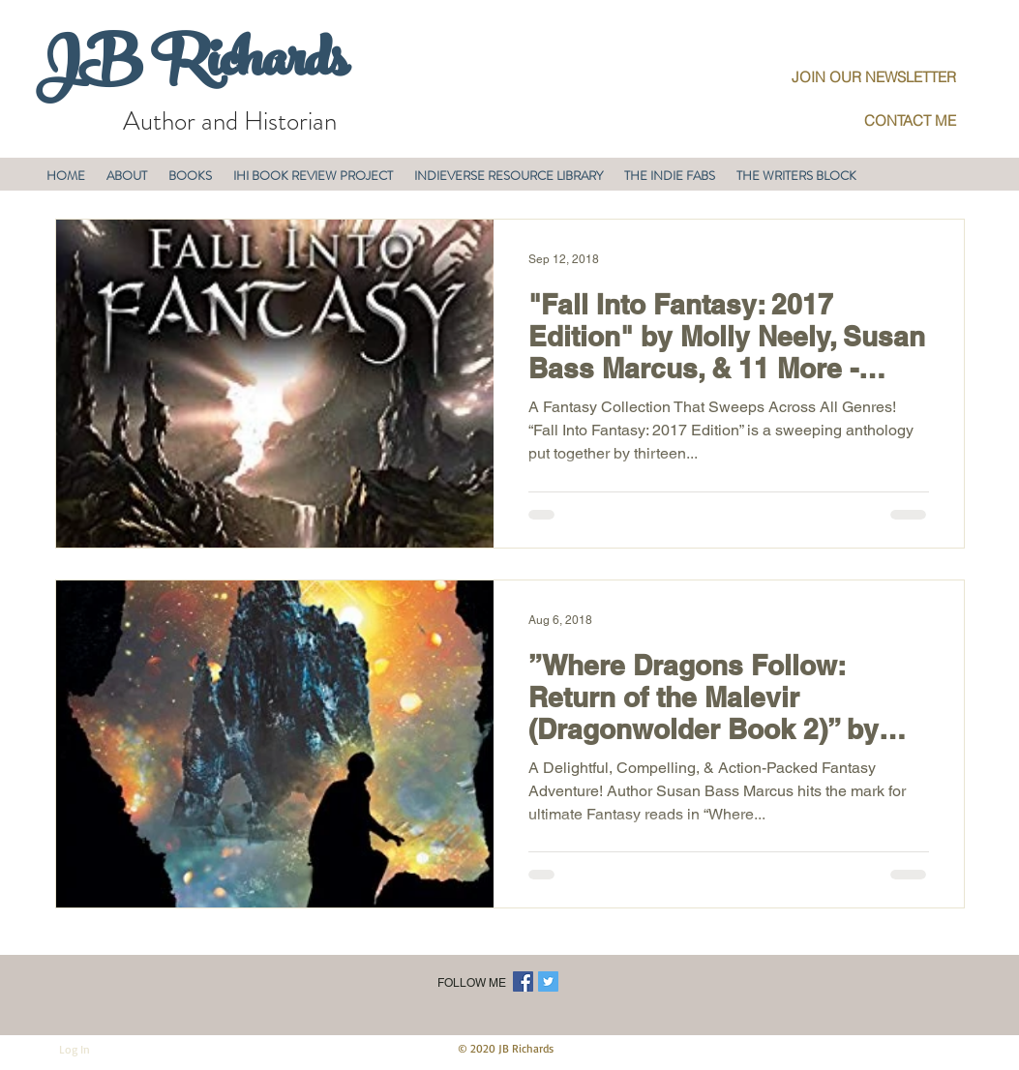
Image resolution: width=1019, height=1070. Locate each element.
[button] (127, 176)
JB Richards (191, 67)
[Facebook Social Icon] (523, 981)
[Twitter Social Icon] (548, 981)
